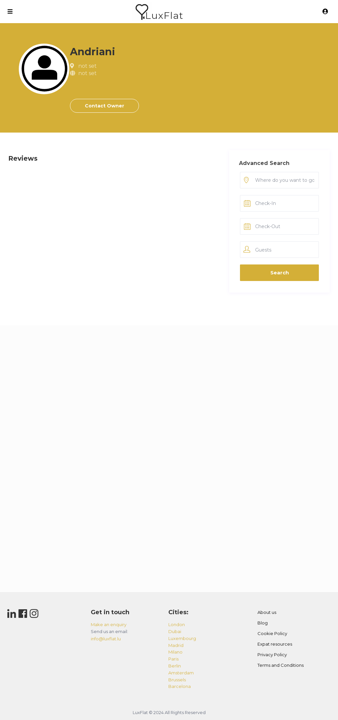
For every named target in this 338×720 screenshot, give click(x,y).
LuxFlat (164, 15)
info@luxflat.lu (106, 638)
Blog (262, 622)
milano (175, 652)
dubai (174, 631)
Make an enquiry (108, 624)
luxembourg (182, 638)
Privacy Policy (272, 654)
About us (266, 612)
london (176, 624)
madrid (176, 645)
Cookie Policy (272, 633)
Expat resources (274, 644)
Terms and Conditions (280, 665)
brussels (177, 679)
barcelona (179, 686)
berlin (174, 665)
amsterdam (181, 672)
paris (173, 658)
